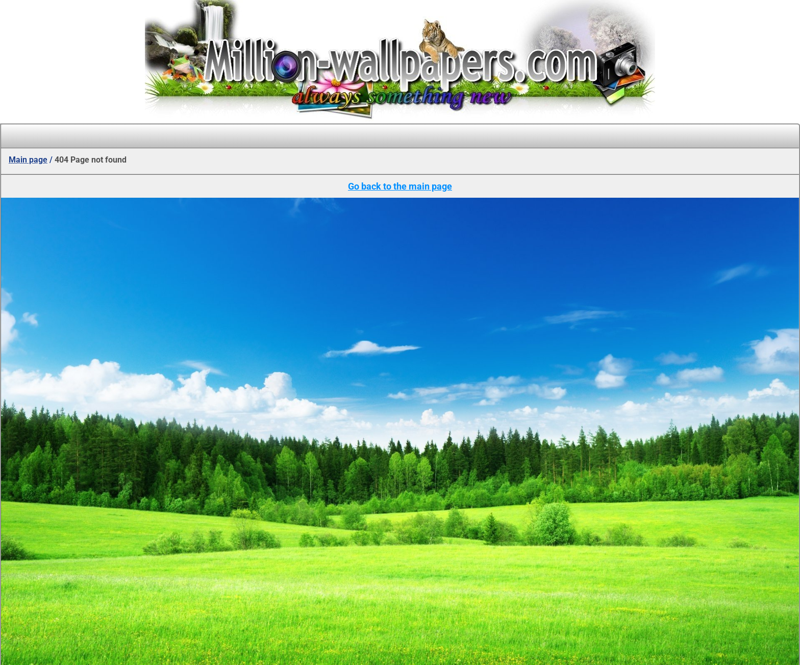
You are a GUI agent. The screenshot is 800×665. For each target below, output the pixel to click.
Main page (28, 160)
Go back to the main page (400, 186)
